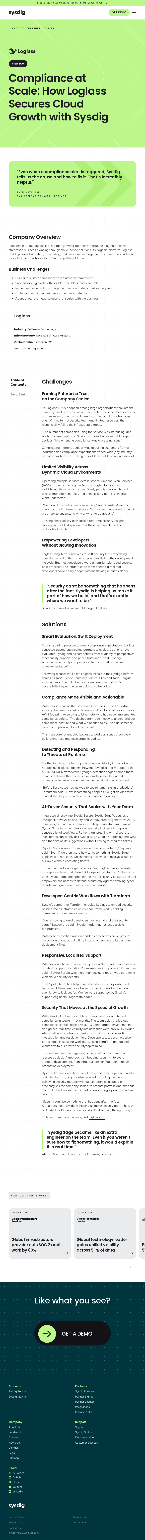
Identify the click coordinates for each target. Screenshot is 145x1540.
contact (13, 1447)
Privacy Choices (17, 1522)
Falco (103, 768)
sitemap (14, 1458)
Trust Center (80, 1522)
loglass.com (97, 1117)
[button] (134, 12)
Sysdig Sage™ (104, 815)
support (80, 1427)
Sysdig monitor (18, 1396)
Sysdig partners (84, 1391)
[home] (17, 12)
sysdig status (83, 1432)
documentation (84, 1437)
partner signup (84, 1396)
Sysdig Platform (122, 674)
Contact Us (15, 1528)
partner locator (84, 1401)
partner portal (83, 1412)
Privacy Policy (16, 1516)
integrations (82, 1406)
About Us (14, 1427)
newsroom (15, 1442)
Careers (13, 1437)
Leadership (15, 1432)
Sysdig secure (17, 1391)
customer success (86, 1442)
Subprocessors (81, 1516)
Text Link (18, 394)
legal (12, 1452)
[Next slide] (135, 1267)
